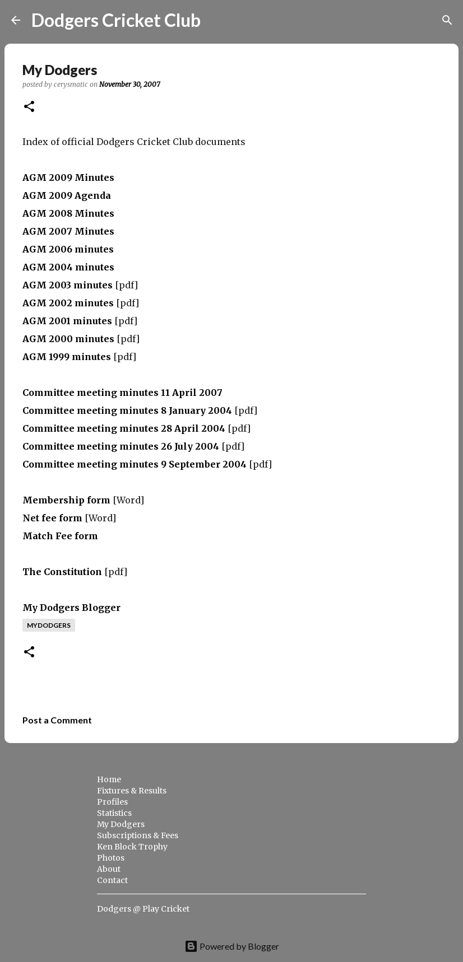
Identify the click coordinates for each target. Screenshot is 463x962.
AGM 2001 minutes (67, 320)
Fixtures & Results (131, 791)
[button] (29, 107)
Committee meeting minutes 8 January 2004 (127, 410)
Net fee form (52, 518)
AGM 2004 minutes (68, 267)
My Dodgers (121, 824)
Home (109, 779)
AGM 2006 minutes (68, 249)
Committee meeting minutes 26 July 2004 (120, 446)
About (109, 869)
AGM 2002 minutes (68, 303)
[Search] (216, 20)
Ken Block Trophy (132, 847)
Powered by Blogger (231, 946)
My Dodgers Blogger (71, 607)
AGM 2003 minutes (67, 285)
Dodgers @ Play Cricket (143, 909)
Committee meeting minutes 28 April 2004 (123, 428)
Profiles (112, 802)
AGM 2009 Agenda (66, 195)
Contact (112, 880)
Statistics (114, 813)
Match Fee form (60, 535)
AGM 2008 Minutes (68, 213)
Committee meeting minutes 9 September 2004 (134, 464)
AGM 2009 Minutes (68, 177)
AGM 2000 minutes (68, 338)
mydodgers (49, 625)
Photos (110, 858)
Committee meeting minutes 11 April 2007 (122, 392)
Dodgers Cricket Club (116, 20)
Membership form (66, 500)
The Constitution (62, 571)
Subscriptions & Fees (137, 835)
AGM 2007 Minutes (68, 231)
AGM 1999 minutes (66, 356)
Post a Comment (57, 720)
